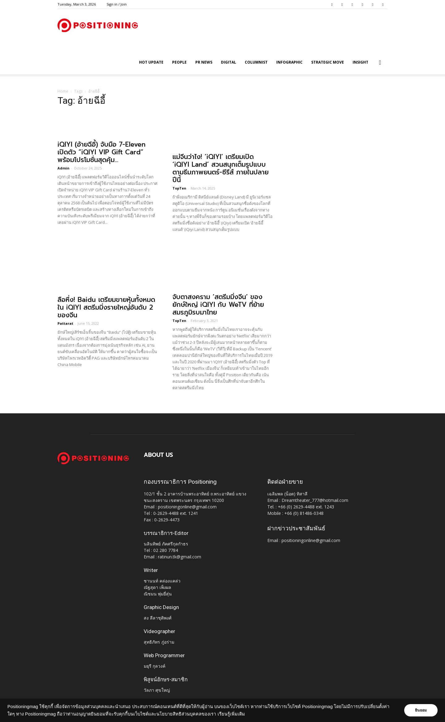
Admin (63, 168)
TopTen (179, 188)
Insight (360, 62)
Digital (228, 62)
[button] (380, 63)
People (179, 62)
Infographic (289, 62)
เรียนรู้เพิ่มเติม (231, 714)
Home (62, 91)
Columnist (256, 62)
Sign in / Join (117, 4)
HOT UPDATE (151, 62)
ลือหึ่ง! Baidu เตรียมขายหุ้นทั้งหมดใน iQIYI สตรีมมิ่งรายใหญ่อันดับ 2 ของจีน (106, 307)
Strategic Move (327, 62)
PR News (203, 62)
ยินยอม (421, 710)
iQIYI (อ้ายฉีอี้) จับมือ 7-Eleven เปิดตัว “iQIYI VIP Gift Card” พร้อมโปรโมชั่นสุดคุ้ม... (101, 152)
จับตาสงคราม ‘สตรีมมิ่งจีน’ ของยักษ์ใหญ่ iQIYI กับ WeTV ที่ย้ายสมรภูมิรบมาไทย (218, 304)
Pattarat (65, 323)
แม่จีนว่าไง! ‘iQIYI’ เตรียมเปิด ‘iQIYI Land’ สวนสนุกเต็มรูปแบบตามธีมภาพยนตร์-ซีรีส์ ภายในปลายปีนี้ (220, 168)
